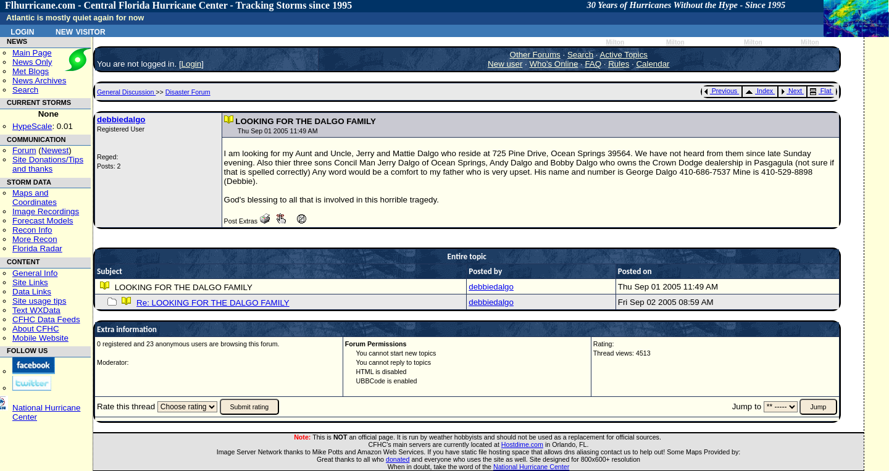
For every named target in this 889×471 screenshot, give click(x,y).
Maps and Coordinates (34, 197)
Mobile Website (40, 338)
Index (759, 90)
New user (505, 64)
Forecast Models (42, 220)
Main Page (32, 52)
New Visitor (81, 31)
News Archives (39, 80)
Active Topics (624, 54)
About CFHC (35, 328)
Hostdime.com (522, 444)
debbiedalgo (121, 119)
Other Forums (535, 54)
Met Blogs (30, 71)
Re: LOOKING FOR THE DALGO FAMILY (213, 302)
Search (25, 89)
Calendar (652, 64)
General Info (34, 273)
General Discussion (126, 92)
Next (791, 90)
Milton (615, 42)
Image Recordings (45, 211)
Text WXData (36, 310)
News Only (32, 62)
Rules (618, 64)
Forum (24, 150)
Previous (721, 90)
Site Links (30, 282)
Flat (820, 90)
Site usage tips (39, 301)
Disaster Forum (188, 92)
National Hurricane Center (531, 466)
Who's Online (554, 64)
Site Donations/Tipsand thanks (47, 164)
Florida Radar (37, 248)
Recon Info (32, 230)
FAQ (593, 64)
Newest (55, 150)
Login (22, 31)
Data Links (31, 291)
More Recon (34, 239)
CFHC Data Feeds (46, 319)
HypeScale (32, 126)
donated (398, 459)
